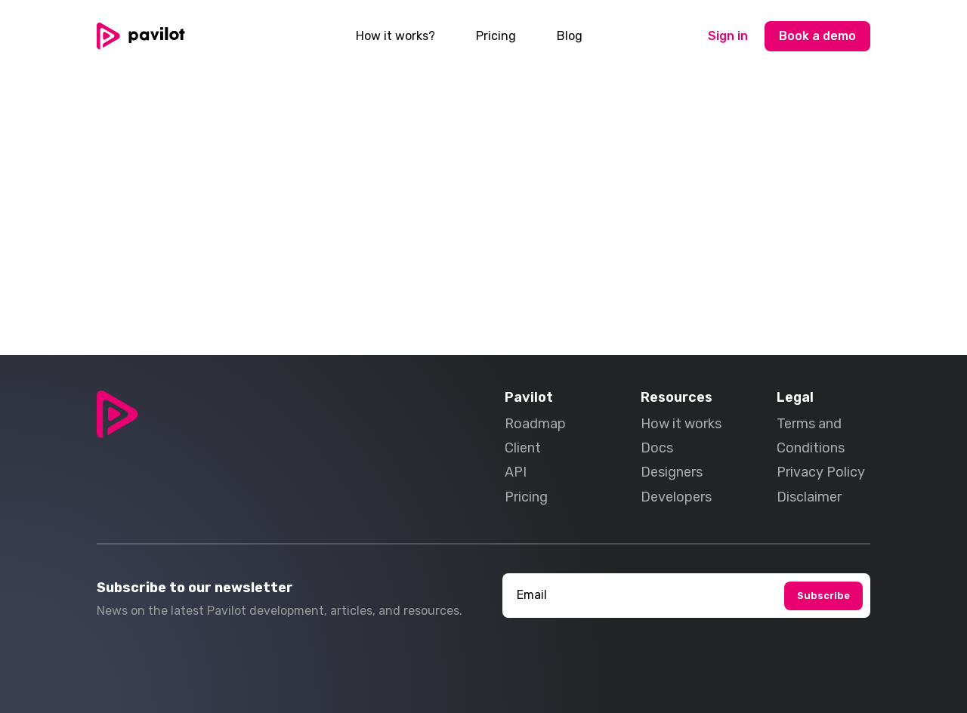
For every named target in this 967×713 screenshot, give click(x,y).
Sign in (728, 36)
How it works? (395, 36)
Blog (569, 36)
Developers (676, 497)
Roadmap (535, 423)
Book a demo (817, 36)
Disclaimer (809, 497)
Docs (657, 448)
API (516, 472)
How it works (681, 423)
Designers (672, 472)
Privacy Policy (821, 472)
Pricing (496, 36)
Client (523, 448)
